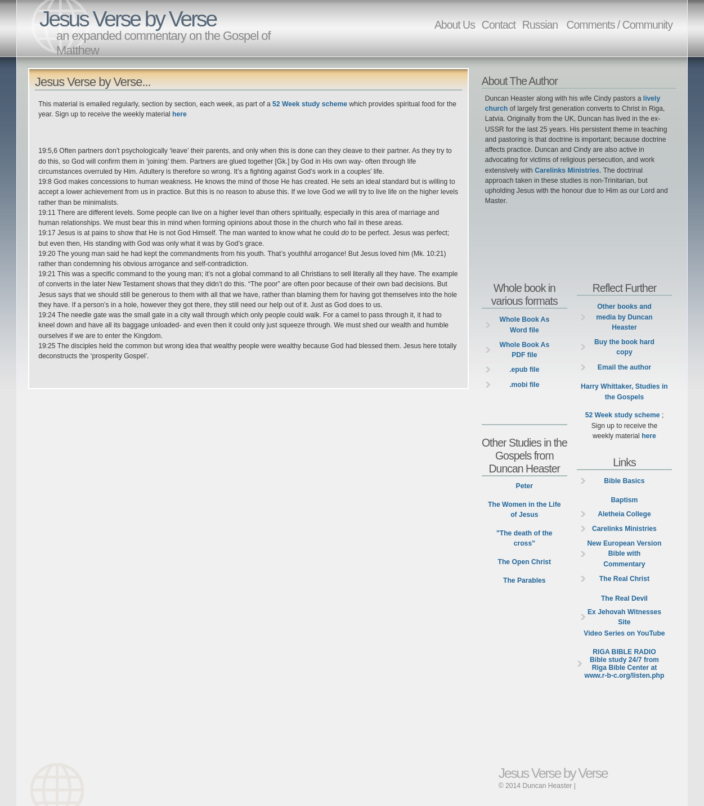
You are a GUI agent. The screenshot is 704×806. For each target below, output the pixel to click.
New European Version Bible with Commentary (625, 553)
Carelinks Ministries (567, 170)
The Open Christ (524, 562)
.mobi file (524, 385)
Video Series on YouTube (624, 633)
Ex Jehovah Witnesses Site (624, 617)
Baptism (624, 500)
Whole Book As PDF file (524, 350)
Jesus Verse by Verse (127, 19)
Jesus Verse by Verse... (93, 82)
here (179, 114)
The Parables (524, 580)
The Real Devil (624, 598)
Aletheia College (624, 514)
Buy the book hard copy (624, 347)
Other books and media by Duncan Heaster (624, 317)
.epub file (524, 369)
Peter (524, 486)
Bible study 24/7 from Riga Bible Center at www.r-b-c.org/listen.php (624, 663)
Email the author (624, 367)
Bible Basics (624, 481)
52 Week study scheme (309, 104)
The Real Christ (624, 579)
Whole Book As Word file (524, 325)
